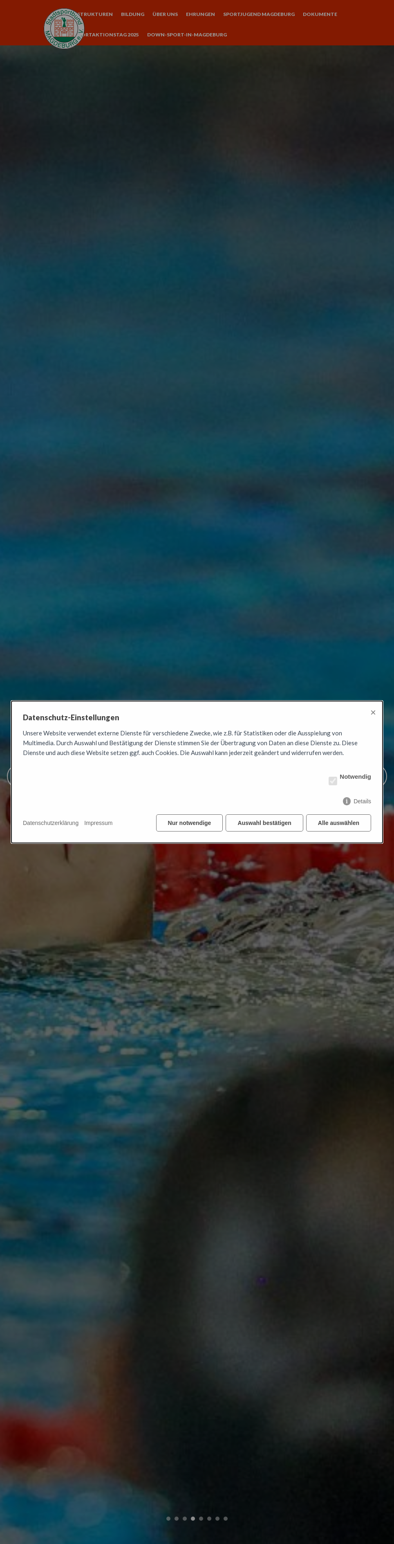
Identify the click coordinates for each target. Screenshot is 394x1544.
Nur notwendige (189, 823)
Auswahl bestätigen (264, 823)
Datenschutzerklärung (50, 823)
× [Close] (373, 712)
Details (362, 801)
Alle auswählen (338, 823)
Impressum (98, 823)
